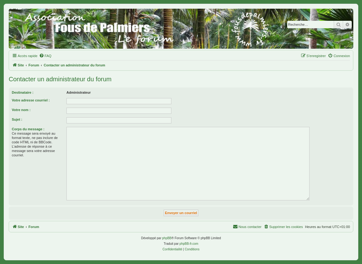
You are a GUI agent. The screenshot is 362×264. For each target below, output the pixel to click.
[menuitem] (45, 56)
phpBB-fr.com (188, 243)
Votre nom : (21, 110)
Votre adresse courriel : (31, 100)
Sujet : (17, 119)
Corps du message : (28, 129)
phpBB (166, 238)
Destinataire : (23, 92)
